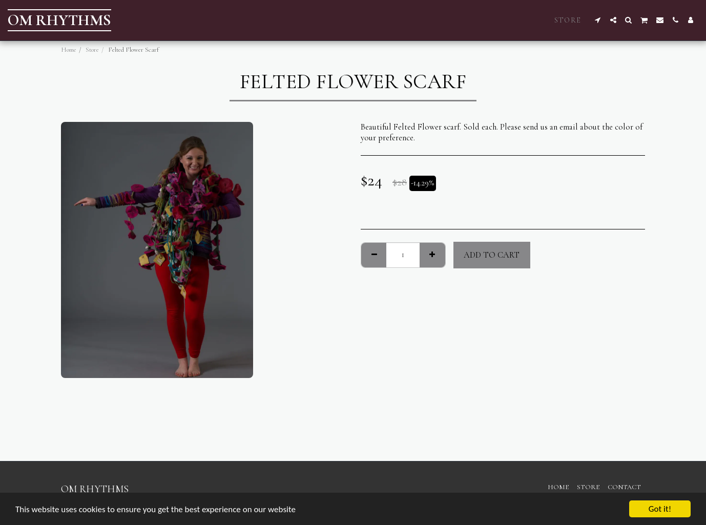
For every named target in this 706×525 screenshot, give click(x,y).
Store (92, 50)
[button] (598, 20)
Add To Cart (492, 255)
